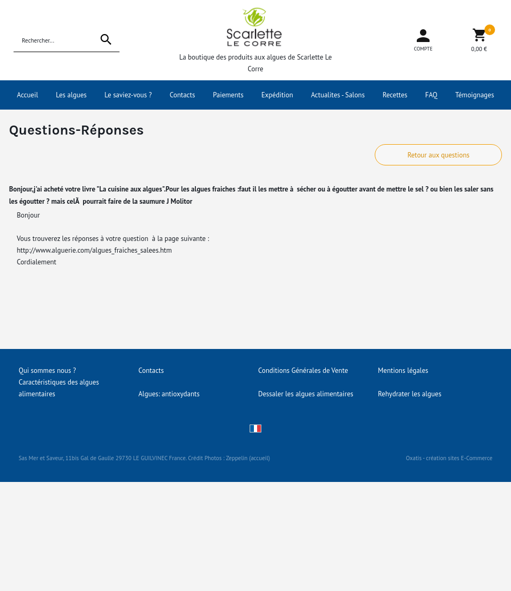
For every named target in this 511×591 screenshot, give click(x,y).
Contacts (182, 94)
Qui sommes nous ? (47, 370)
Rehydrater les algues (409, 393)
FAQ (431, 94)
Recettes (395, 94)
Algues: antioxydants (169, 393)
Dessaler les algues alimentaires (305, 393)
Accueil (27, 94)
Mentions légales (403, 370)
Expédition (277, 94)
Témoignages (474, 94)
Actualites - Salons (338, 94)
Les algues (71, 94)
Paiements (228, 94)
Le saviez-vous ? (128, 94)
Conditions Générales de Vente (303, 370)
